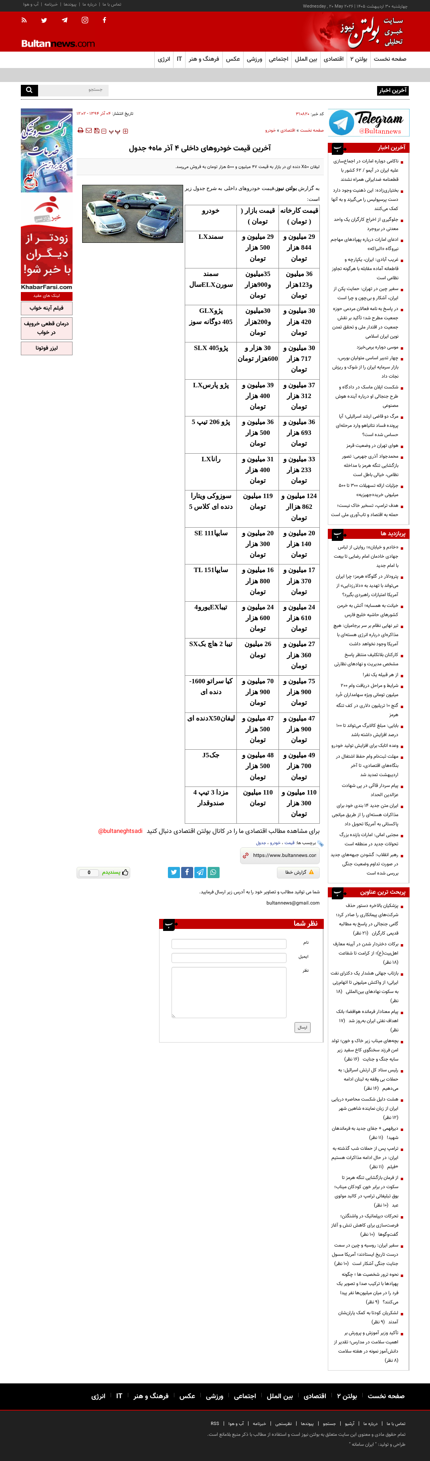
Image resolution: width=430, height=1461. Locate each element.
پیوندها (70, 4)
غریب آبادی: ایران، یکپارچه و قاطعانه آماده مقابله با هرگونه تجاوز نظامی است (365, 269)
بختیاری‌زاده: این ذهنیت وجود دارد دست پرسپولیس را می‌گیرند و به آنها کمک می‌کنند (364, 199)
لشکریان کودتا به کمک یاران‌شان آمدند (368, 1317)
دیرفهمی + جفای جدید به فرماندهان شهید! (365, 1133)
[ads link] (369, 122)
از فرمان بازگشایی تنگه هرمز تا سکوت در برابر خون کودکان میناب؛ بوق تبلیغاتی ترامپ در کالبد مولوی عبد (366, 1191)
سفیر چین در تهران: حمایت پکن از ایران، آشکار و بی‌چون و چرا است (365, 293)
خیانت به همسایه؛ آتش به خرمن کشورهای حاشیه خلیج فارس (367, 610)
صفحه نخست (390, 59)
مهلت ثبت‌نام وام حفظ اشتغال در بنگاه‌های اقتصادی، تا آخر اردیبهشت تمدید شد (367, 766)
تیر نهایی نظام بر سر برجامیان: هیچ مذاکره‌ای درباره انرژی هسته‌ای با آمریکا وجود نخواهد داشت (365, 635)
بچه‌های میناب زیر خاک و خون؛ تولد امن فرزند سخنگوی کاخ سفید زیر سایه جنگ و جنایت (364, 1050)
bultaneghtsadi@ (120, 831)
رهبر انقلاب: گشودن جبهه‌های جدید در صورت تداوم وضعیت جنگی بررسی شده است (364, 864)
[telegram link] (200, 872)
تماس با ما (112, 4)
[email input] (229, 958)
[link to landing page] (369, 32)
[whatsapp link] (214, 872)
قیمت (290, 843)
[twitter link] (174, 872)
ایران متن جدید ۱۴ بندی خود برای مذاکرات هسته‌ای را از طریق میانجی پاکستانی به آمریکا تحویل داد (365, 815)
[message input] (229, 992)
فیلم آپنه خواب (46, 308)
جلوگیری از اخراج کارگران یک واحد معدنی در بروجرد (366, 224)
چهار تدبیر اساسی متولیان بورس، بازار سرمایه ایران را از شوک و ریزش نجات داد (365, 367)
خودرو (270, 130)
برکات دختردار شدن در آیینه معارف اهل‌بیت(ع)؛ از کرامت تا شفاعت (365, 953)
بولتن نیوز (286, 188)
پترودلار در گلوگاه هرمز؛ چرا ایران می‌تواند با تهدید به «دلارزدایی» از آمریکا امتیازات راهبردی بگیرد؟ (367, 585)
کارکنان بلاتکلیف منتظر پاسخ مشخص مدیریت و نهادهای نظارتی (366, 659)
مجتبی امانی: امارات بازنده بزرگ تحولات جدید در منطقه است (368, 839)
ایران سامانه (363, 1444)
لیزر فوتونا (47, 348)
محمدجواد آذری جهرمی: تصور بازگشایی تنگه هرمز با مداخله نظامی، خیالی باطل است (370, 465)
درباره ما (90, 4)
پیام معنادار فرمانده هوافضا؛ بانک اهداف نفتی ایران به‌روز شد (367, 1021)
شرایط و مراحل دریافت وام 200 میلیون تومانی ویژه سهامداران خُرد (366, 690)
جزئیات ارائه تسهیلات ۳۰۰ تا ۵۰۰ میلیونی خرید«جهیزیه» (368, 490)
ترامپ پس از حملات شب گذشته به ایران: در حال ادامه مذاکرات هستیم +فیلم (364, 1158)
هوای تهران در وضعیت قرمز (372, 445)
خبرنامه (51, 4)
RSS (215, 1424)
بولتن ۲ (358, 59)
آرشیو (349, 1424)
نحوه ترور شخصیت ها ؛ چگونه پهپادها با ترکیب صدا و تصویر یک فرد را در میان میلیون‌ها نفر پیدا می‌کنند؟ (367, 1288)
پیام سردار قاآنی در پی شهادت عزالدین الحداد (370, 790)
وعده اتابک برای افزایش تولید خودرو (364, 745)
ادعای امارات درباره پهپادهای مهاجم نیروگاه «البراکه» (364, 244)
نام (306, 942)
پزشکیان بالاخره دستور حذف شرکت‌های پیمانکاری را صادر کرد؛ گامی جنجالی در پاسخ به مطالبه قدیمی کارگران (367, 919)
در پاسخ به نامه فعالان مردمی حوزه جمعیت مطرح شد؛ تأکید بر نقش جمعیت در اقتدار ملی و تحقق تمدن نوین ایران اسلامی (365, 322)
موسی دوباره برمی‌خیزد (377, 347)
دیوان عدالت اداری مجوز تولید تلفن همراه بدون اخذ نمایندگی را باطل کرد (307, 90)
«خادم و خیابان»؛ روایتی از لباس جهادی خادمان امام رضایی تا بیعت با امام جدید (366, 556)
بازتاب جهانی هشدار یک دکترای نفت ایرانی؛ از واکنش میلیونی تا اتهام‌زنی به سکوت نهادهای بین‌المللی (364, 987)
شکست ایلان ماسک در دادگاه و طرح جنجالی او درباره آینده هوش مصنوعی (366, 396)
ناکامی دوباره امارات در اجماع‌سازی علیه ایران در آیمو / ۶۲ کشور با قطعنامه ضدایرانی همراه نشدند (365, 170)
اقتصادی (288, 130)
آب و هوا (30, 4)
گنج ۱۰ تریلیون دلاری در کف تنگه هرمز (367, 710)
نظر (306, 970)
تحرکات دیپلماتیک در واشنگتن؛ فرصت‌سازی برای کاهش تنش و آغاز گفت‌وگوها (364, 1225)
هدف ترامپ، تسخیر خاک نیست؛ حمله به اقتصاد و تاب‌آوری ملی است (364, 510)
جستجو (329, 1424)
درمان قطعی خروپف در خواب (46, 328)
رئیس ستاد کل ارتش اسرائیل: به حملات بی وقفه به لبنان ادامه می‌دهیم (368, 1079)
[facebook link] (187, 872)
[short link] (284, 855)
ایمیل (304, 956)
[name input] (229, 944)
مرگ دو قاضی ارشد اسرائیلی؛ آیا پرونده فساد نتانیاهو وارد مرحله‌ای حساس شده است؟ (367, 425)
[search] (29, 90)
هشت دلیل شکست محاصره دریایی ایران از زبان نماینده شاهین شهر (364, 1108)
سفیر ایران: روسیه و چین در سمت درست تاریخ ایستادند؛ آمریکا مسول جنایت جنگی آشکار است (365, 1254)
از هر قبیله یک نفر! (380, 674)
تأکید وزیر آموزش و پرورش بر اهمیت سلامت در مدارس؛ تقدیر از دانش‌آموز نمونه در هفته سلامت (366, 1346)
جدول (261, 843)
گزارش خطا (299, 872)
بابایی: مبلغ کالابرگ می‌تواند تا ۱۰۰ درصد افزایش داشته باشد (367, 730)
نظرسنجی (283, 1424)
